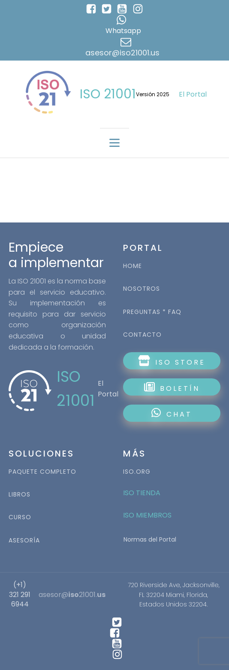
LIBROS (19, 494)
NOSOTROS (141, 289)
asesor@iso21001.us (122, 52)
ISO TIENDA (141, 493)
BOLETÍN (172, 387)
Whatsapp (123, 31)
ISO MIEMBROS (148, 515)
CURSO (20, 517)
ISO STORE (171, 361)
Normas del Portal (150, 539)
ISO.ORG (137, 472)
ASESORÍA (24, 540)
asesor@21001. (72, 595)
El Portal (193, 94)
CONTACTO (142, 335)
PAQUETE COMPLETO (42, 472)
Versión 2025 (152, 94)
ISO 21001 (108, 94)
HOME (132, 266)
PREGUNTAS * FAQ (152, 312)
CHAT (171, 413)
